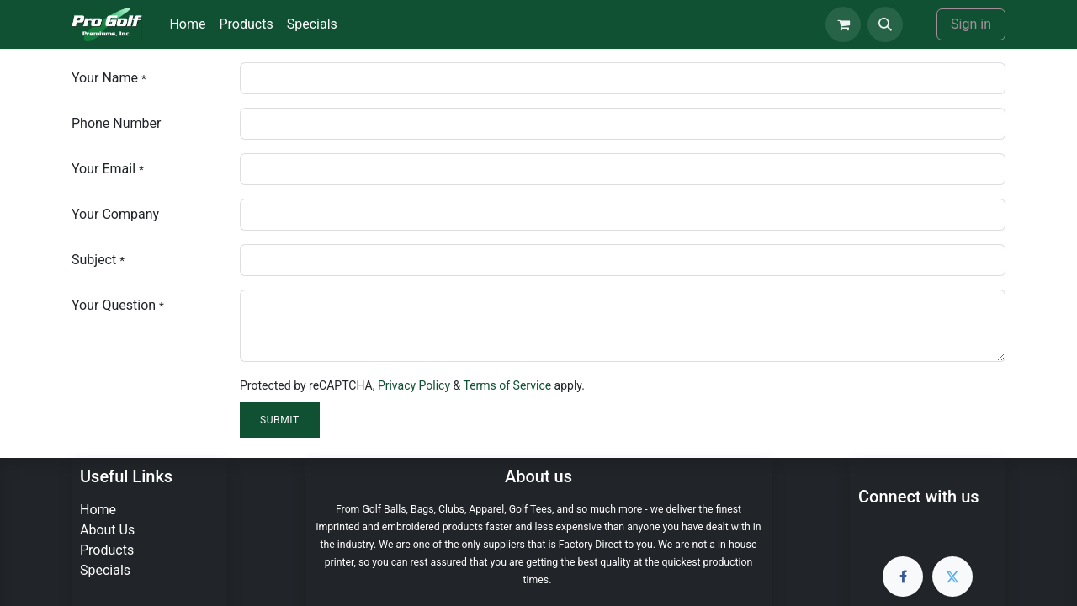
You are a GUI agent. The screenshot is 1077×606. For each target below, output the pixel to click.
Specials (105, 570)
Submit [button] (280, 420)
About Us (107, 530)
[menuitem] (187, 24)
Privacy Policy (414, 385)
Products (107, 550)
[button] (885, 24)
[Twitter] (952, 576)
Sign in (971, 24)
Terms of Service (507, 385)
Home (98, 510)
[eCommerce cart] (843, 24)
